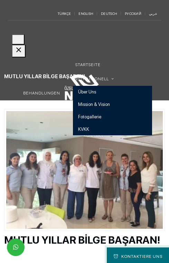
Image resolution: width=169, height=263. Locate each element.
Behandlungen (41, 93)
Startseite (88, 64)
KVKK (83, 129)
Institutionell (91, 78)
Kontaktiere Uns (138, 256)
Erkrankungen (41, 107)
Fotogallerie (89, 116)
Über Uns (87, 91)
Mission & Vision (94, 104)
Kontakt (94, 135)
